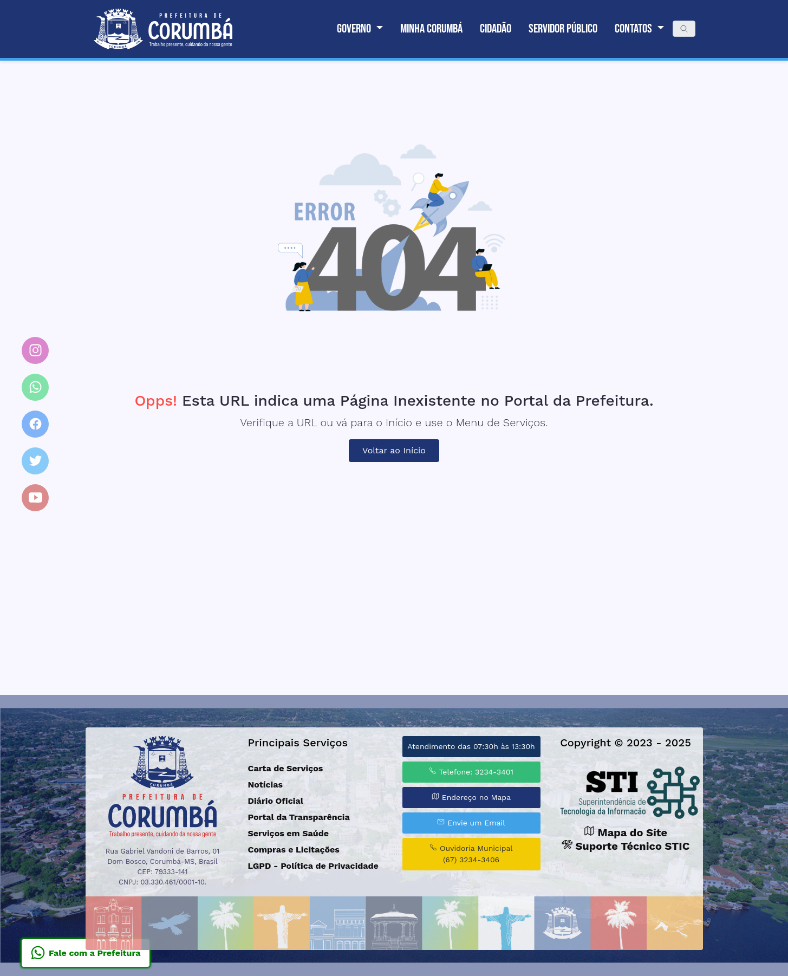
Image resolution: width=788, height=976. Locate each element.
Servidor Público (563, 28)
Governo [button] (355, 28)
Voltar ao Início (394, 450)
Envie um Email (471, 822)
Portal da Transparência (299, 817)
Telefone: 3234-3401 (471, 771)
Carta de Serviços (285, 768)
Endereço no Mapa (471, 797)
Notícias (265, 784)
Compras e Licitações (294, 849)
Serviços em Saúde (288, 833)
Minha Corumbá (431, 28)
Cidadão (495, 28)
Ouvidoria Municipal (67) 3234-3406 (470, 853)
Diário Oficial (275, 801)
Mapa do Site (625, 832)
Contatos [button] (634, 28)
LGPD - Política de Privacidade (313, 866)
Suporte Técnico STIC (626, 846)
